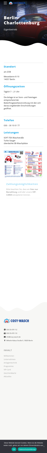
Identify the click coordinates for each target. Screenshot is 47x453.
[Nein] (44, 446)
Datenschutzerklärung (27, 449)
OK (14, 449)
